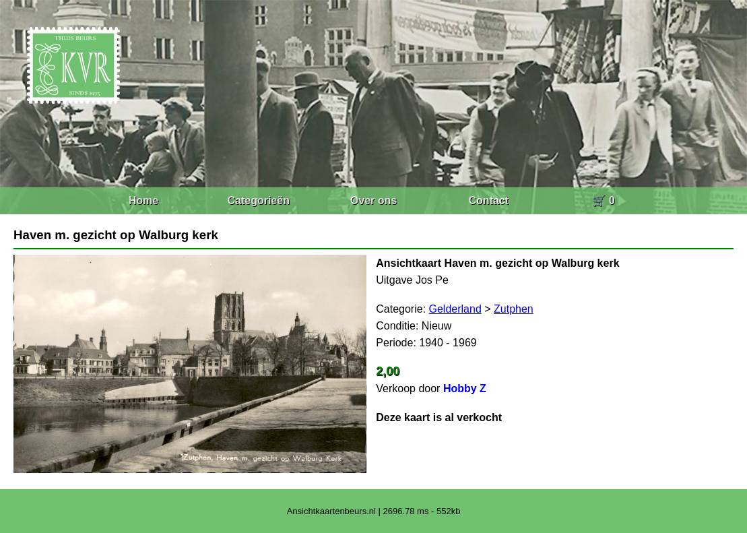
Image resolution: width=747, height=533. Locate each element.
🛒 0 (603, 200)
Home (143, 200)
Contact (489, 200)
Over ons (373, 200)
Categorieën (258, 200)
